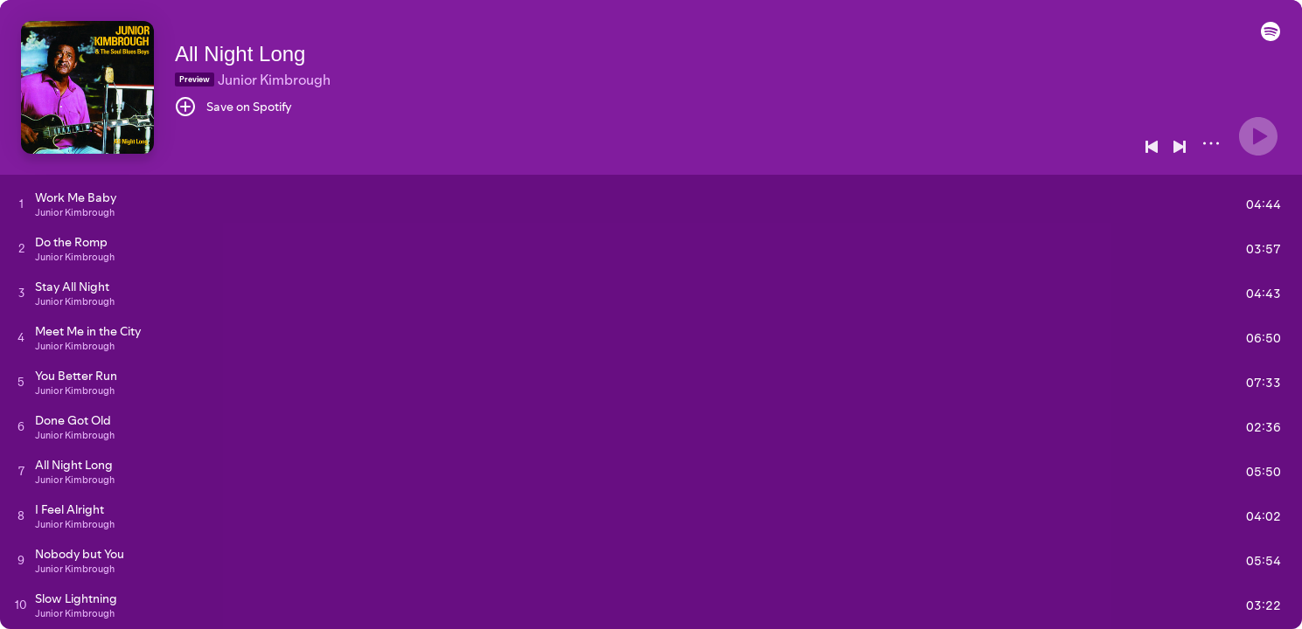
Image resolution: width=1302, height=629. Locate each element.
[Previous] (1152, 147)
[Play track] (21, 203)
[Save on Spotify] (233, 106)
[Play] (1258, 136)
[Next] (1180, 147)
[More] (1211, 143)
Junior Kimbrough (274, 79)
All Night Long (240, 54)
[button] (1270, 36)
